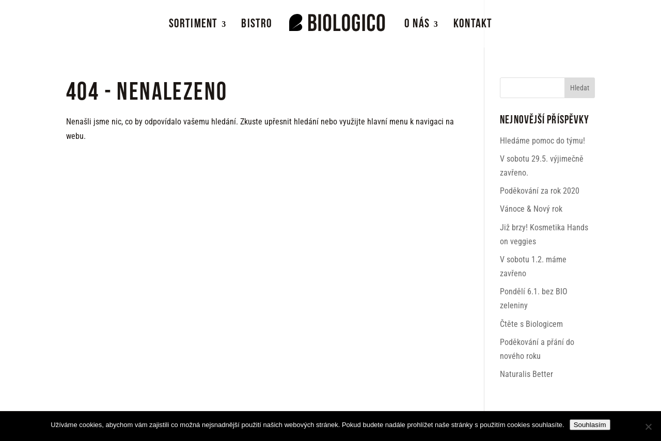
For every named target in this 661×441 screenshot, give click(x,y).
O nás (417, 25)
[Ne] (648, 426)
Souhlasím (590, 425)
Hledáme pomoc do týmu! (542, 141)
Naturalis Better (526, 374)
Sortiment (193, 25)
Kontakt (472, 25)
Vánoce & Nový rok (531, 209)
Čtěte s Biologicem (531, 324)
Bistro (256, 25)
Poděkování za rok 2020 (539, 191)
